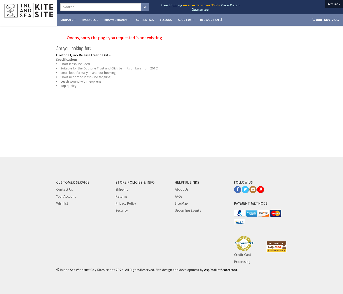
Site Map (181, 203)
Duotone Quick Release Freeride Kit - (83, 55)
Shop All (68, 19)
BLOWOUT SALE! (211, 19)
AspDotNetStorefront (220, 270)
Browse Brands (117, 19)
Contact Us (64, 189)
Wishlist (62, 203)
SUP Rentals (145, 19)
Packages (90, 19)
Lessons (166, 19)
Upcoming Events (188, 211)
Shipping (122, 189)
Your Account (66, 196)
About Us (186, 19)
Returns (121, 196)
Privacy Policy (126, 203)
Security (122, 211)
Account (334, 4)
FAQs (178, 196)
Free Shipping (171, 5)
